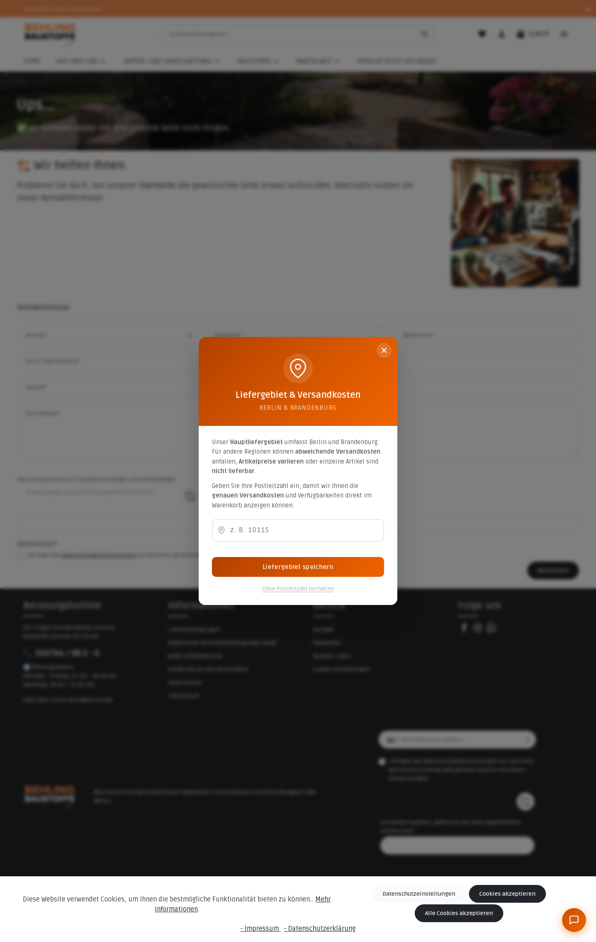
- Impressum (260, 929)
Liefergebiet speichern (298, 567)
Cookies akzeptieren (507, 893)
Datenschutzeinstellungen (418, 893)
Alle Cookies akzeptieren (459, 913)
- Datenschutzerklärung (320, 929)
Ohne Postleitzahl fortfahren (298, 589)
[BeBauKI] (574, 920)
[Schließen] (384, 350)
